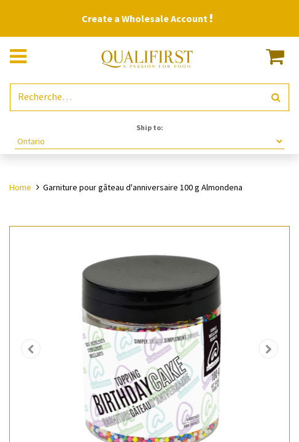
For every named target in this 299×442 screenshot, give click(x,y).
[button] (31, 349)
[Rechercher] (276, 97)
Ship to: (149, 127)
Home (20, 187)
